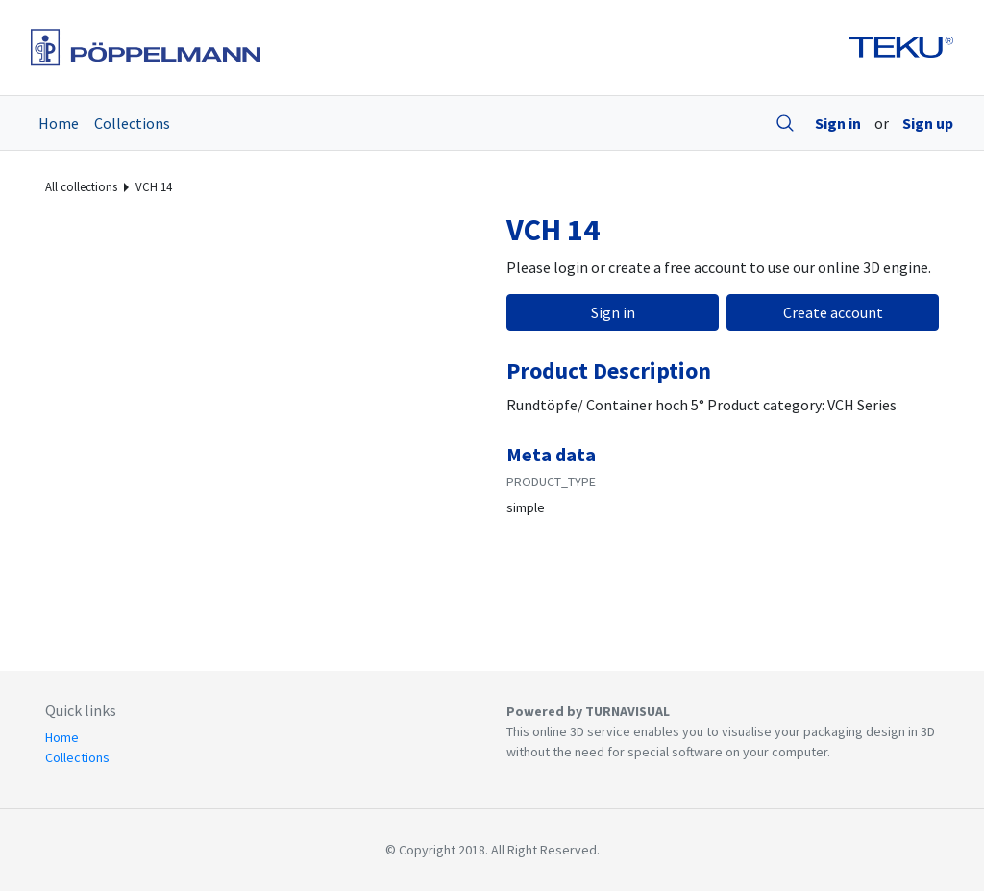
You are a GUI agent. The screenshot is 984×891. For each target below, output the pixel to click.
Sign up (927, 123)
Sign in (838, 123)
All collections (81, 186)
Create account (833, 312)
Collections (132, 123)
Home (58, 123)
